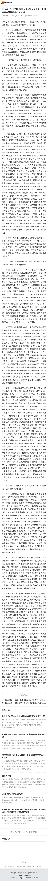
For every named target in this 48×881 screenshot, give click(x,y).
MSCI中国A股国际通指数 (12, 794)
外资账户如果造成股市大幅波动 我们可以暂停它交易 (23, 716)
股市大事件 (6, 776)
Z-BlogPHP (21, 878)
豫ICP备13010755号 (25, 875)
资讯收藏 (29, 16)
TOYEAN (35, 878)
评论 (24, 862)
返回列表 (23, 695)
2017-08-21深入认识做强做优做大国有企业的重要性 (27, 700)
